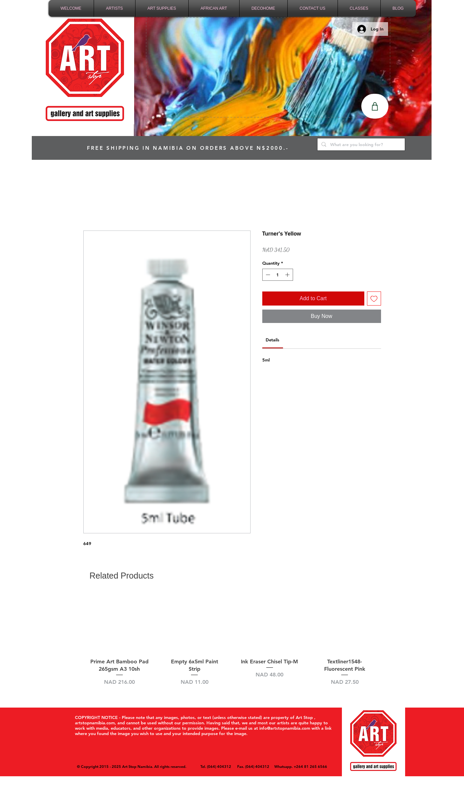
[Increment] (288, 274)
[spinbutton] (277, 274)
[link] (272, 339)
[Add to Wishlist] (374, 298)
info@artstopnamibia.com (284, 728)
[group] (232, 643)
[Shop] (374, 106)
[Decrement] (267, 274)
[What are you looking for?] (360, 144)
